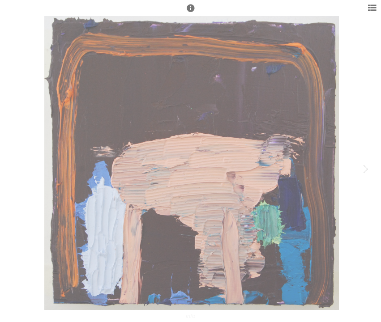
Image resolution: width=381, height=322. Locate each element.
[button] (191, 12)
